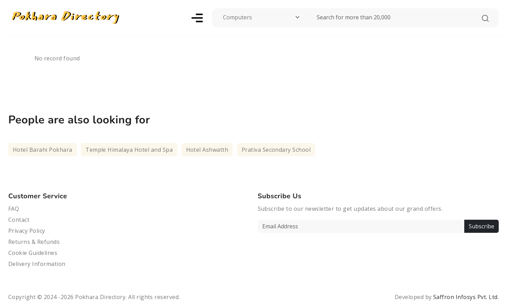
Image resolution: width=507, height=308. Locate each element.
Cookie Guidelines (32, 253)
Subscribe (481, 226)
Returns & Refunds (34, 242)
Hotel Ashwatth (207, 149)
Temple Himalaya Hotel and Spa (129, 149)
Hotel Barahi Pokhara (42, 149)
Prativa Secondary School (276, 149)
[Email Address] (361, 226)
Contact (18, 219)
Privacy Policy (26, 231)
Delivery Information (36, 264)
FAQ (13, 208)
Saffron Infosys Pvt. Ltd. (466, 297)
